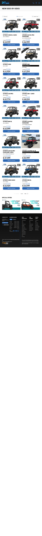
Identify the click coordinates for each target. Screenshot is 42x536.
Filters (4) (5, 16)
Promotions (37, 225)
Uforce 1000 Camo (9, 180)
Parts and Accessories (37, 229)
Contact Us (36, 220)
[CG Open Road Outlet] (7, 3)
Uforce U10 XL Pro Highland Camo (9, 151)
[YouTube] (15, 231)
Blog (35, 221)
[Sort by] (36, 16)
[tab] (11, 219)
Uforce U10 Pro (8, 93)
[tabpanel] (14, 225)
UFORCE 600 (26, 64)
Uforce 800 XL (7, 121)
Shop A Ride (8, 241)
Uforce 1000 (7, 64)
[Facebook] (13, 231)
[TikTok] (18, 231)
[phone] (33, 3)
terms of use (26, 243)
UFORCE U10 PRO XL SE (29, 151)
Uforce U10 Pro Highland (27, 122)
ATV (22, 221)
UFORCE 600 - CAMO (28, 93)
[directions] (36, 3)
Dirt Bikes (23, 225)
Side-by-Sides (24, 231)
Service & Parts (37, 226)
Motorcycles (23, 227)
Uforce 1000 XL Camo (10, 35)
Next (26, 193)
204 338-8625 (5, 224)
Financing (23, 236)
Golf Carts (23, 226)
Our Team (36, 222)
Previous (16, 193)
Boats (22, 222)
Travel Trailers (24, 232)
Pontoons (23, 230)
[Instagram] (16, 231)
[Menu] (39, 3)
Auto (30, 222)
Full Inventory (24, 220)
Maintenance (37, 227)
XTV (22, 235)
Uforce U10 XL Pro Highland (28, 35)
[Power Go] (11, 243)
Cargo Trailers (24, 224)
